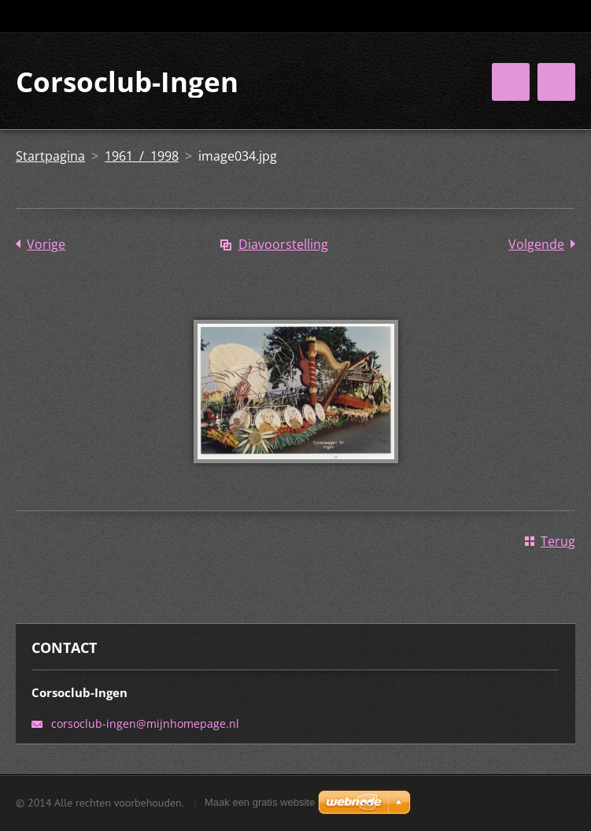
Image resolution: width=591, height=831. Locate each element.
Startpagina (50, 156)
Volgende (536, 244)
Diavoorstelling (283, 244)
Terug (558, 541)
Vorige (46, 244)
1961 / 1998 (142, 156)
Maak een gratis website (260, 802)
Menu (556, 82)
